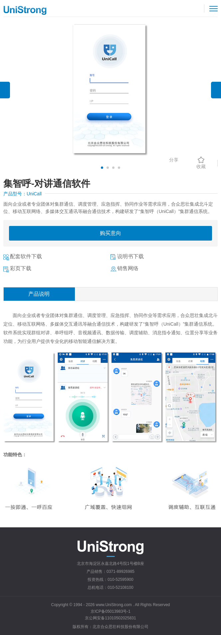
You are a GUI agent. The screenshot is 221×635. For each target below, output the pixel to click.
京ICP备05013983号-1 (110, 611)
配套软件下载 (26, 256)
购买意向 (110, 233)
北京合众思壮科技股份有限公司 (120, 626)
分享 (173, 159)
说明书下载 (130, 256)
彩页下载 (20, 268)
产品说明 (39, 294)
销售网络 (127, 268)
